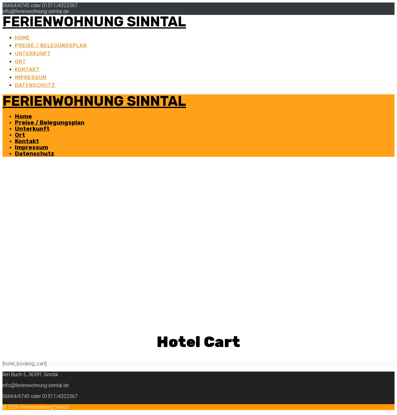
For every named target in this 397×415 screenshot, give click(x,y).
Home (22, 38)
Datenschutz (35, 85)
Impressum (31, 77)
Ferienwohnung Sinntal (94, 21)
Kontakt (27, 69)
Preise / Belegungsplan (51, 45)
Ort (20, 62)
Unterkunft (33, 53)
